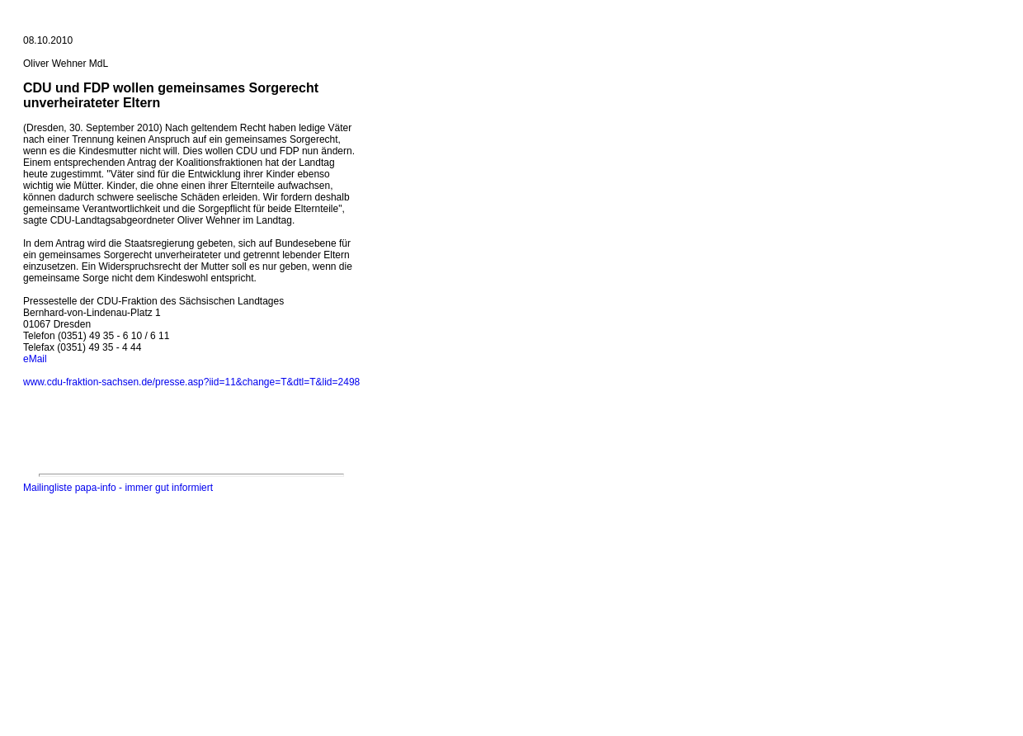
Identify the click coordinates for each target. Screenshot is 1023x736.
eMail (35, 359)
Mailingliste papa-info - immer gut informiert (118, 487)
